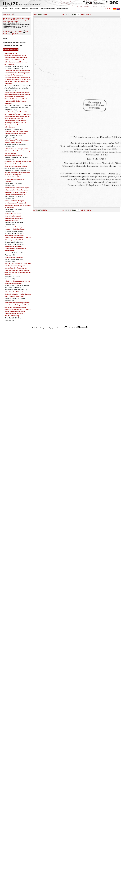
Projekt (17, 8)
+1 (82, 14)
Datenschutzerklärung (47, 8)
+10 (87, 14)
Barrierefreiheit (62, 8)
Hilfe (11, 8)
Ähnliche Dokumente (10, 49)
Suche (5, 8)
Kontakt (25, 8)
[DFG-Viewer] (18, 31)
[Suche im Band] (8, 31)
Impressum (34, 8)
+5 (84, 14)
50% (35, 14)
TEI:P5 (83, 328)
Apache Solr (73, 328)
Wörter (5, 38)
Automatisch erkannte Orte (12, 45)
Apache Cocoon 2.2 (58, 328)
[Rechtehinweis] (17, 34)
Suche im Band (8, 14)
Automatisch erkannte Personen (14, 42)
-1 (71, 14)
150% (44, 14)
